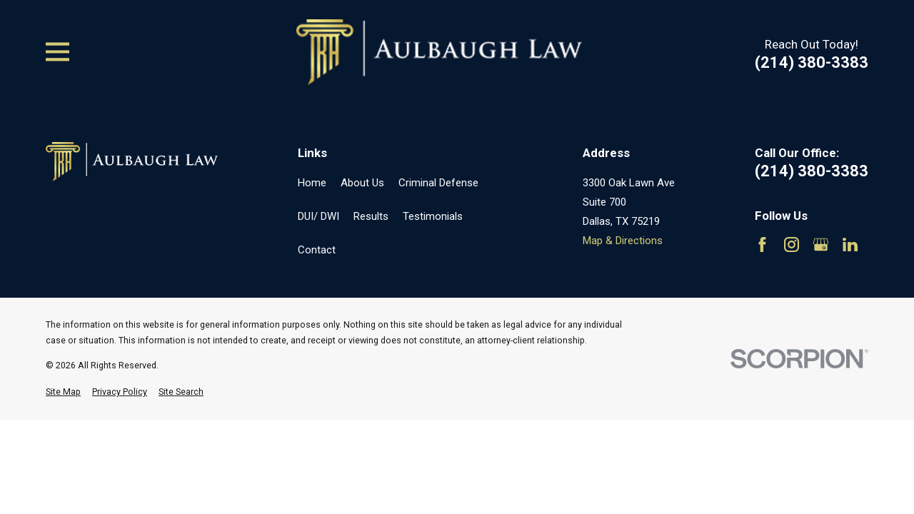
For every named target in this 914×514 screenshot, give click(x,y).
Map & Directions (623, 240)
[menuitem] (63, 392)
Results (370, 216)
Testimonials (433, 216)
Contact (317, 249)
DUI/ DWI (318, 216)
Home (312, 182)
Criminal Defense (438, 182)
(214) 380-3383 (811, 63)
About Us (362, 182)
